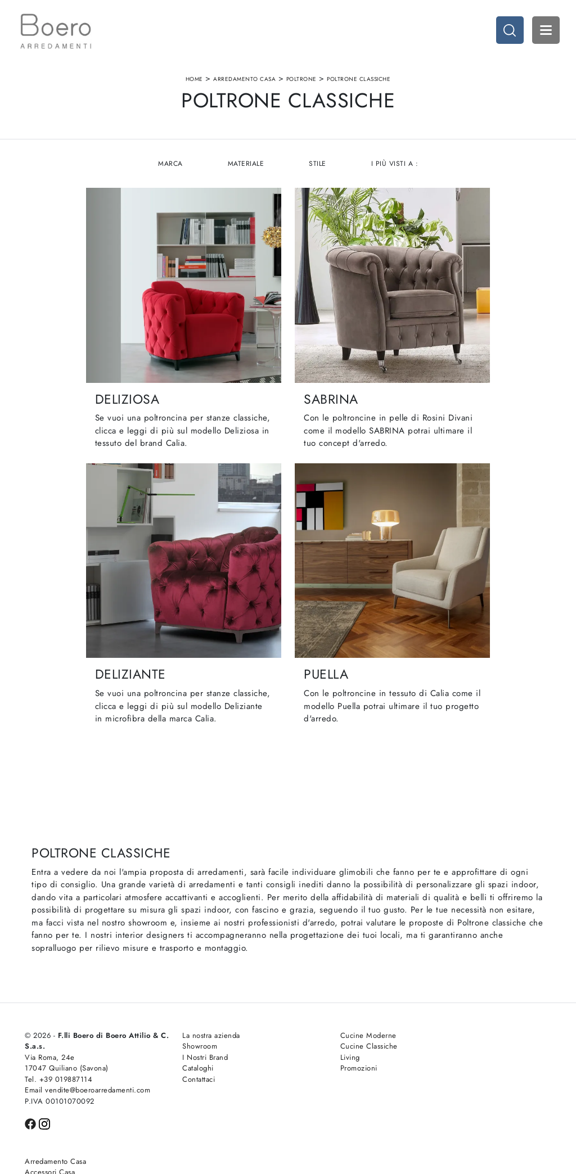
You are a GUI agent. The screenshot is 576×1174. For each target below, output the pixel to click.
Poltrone (301, 80)
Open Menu (545, 31)
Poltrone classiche (358, 80)
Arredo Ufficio (453, 1033)
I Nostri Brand (182, 1033)
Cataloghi (175, 1044)
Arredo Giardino (457, 1044)
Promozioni (313, 1044)
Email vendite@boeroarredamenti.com (77, 1072)
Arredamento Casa (244, 80)
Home (194, 80)
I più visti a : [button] (395, 167)
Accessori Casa (455, 1022)
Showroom (177, 1022)
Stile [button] (318, 167)
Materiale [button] (245, 167)
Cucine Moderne (323, 1011)
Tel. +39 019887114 (58, 1055)
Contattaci (176, 1055)
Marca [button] (170, 167)
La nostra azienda (189, 1011)
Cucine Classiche (323, 1022)
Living (304, 1033)
